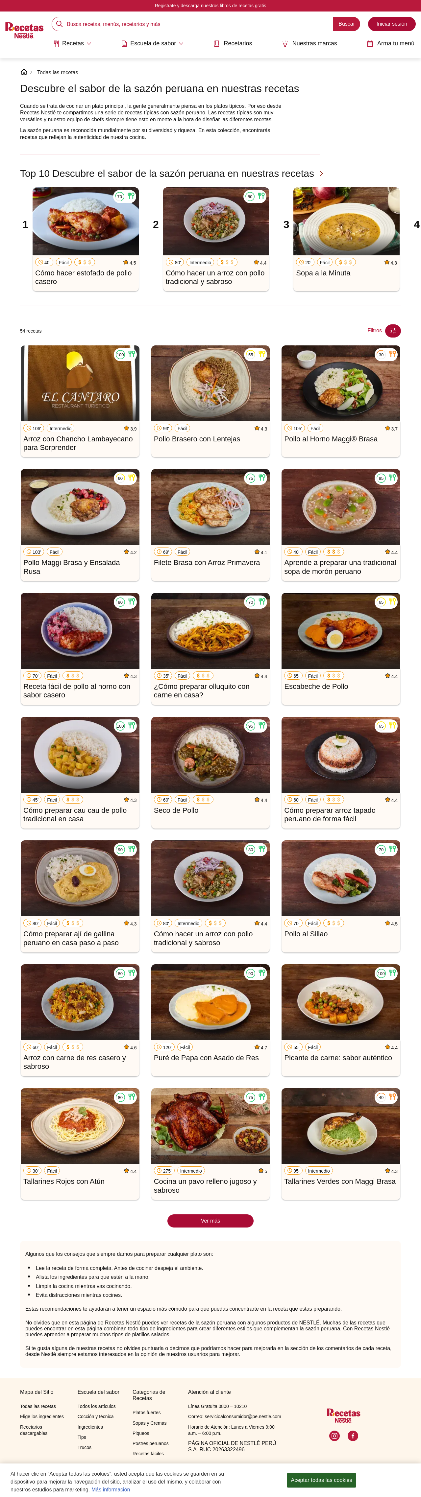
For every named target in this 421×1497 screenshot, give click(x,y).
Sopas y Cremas (149, 1423)
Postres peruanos (151, 1443)
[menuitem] (72, 46)
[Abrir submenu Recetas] (72, 43)
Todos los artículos (97, 1406)
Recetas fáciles (148, 1453)
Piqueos (141, 1433)
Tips (82, 1437)
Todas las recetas (57, 72)
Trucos (84, 1447)
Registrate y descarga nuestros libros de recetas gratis (210, 5)
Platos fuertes (147, 1412)
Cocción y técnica (96, 1416)
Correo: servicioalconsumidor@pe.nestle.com (234, 1416)
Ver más (210, 1221)
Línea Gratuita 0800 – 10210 (217, 1406)
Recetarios (232, 43)
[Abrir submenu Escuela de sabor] (152, 43)
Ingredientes (90, 1427)
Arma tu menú (390, 43)
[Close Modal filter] (393, 331)
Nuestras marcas (309, 43)
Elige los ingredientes (42, 1416)
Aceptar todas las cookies (321, 1481)
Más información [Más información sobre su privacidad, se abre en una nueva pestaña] (110, 1490)
